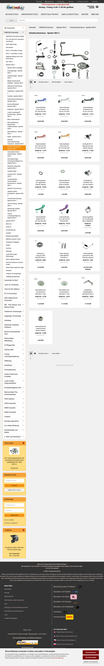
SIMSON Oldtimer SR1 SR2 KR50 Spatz (14, 57)
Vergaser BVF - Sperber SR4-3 (14, 175)
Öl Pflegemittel (9, 345)
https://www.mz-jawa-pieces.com (66, 636)
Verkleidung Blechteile (13, 276)
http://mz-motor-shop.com (64, 644)
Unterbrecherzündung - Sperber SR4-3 (14, 199)
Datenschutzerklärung (57, 658)
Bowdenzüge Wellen (12, 236)
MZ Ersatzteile (11, 14)
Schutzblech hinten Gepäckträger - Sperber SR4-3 (14, 154)
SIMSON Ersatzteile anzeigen (15, 36)
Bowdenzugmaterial (11, 421)
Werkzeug (7, 361)
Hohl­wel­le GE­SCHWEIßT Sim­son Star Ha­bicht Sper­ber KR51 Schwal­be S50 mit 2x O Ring (87, 183)
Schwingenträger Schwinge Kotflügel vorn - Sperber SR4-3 (15, 161)
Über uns (95, 14)
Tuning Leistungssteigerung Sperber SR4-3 (13, 216)
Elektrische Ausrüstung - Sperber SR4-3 (15, 87)
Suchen (39, 1)
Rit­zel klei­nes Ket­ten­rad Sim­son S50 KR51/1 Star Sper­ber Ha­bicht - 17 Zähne (40, 292)
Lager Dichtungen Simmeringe (11, 255)
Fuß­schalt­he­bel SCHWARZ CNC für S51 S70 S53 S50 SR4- (88, 110)
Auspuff (8, 233)
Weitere (85, 14)
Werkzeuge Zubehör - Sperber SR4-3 (14, 209)
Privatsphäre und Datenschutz (13, 611)
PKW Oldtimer (9, 399)
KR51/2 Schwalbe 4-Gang (14, 50)
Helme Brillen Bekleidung (9, 339)
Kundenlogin (60, 1)
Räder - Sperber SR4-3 (14, 136)
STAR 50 (8, 227)
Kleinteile (8, 251)
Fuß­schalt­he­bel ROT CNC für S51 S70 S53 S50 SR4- (40, 146)
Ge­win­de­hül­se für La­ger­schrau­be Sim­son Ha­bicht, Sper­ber (40, 329)
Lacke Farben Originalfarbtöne (10, 382)
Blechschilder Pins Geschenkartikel (10, 393)
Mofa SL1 (9, 224)
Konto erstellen (9, 520)
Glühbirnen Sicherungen (13, 311)
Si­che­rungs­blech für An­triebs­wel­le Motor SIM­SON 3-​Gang (87, 219)
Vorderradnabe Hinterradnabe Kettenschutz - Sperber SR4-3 (14, 182)
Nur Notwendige (91, 657)
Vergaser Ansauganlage (13, 273)
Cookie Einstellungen (10, 618)
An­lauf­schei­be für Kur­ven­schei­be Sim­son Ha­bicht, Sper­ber (64, 183)
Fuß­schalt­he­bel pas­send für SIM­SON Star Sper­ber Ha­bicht (87, 256)
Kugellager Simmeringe (12, 316)
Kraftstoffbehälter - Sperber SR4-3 (13, 105)
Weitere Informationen (91, 662)
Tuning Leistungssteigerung (11, 355)
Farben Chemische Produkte (11, 375)
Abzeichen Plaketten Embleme (11, 326)
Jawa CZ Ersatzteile (70, 14)
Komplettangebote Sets (12, 388)
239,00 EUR (14, 468)
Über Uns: (27, 630)
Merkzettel (94, 1)
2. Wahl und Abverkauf (12, 437)
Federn (8, 245)
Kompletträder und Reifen (11, 431)
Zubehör (7, 417)
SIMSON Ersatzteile (29, 14)
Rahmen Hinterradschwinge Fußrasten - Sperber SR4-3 (15, 142)
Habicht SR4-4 (10, 221)
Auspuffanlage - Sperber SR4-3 (15, 77)
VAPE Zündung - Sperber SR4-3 (15, 204)
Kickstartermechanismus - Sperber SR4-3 (15, 100)
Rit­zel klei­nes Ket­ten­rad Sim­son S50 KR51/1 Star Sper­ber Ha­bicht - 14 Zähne (64, 292)
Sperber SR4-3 (10, 64)
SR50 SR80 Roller (11, 44)
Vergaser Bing (11, 171)
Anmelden (14, 515)
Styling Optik (9, 350)
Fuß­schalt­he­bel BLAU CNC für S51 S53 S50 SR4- (40, 109)
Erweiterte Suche (14, 490)
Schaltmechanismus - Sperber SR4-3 (14, 148)
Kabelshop (8, 365)
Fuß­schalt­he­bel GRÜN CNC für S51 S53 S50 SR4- (40, 219)
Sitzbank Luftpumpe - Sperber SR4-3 (14, 167)
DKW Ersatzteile (10, 403)
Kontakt (6, 593)
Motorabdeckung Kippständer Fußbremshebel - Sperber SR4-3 (15, 125)
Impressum (7, 589)
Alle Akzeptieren (91, 652)
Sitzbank (8, 270)
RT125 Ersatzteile (10, 294)
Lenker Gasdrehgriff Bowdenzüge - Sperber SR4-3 (14, 114)
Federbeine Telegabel (12, 242)
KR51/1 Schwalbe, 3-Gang (14, 53)
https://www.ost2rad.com (64, 632)
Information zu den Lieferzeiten (14, 600)
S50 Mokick (9, 47)
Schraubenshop (10, 370)
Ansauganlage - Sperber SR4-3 (14, 72)
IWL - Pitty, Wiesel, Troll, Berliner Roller (12, 306)
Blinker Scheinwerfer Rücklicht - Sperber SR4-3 (15, 82)
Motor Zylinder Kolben (13, 259)
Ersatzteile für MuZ (49, 14)
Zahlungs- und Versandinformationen (16, 607)
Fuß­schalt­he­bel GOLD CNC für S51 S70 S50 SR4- (64, 146)
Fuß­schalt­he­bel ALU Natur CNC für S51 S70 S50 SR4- (64, 110)
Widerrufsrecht (9, 596)
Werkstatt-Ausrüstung (14, 188)
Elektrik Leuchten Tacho (13, 239)
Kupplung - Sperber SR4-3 (15, 109)
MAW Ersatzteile (10, 412)
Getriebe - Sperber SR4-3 (15, 96)
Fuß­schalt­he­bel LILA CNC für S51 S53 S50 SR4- (64, 219)
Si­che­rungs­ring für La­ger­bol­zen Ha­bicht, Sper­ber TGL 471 (40, 183)
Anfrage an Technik (82, 1)
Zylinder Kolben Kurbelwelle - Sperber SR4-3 (15, 193)
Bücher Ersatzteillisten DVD (12, 333)
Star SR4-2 (9, 61)
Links (6, 615)
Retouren (70, 1)
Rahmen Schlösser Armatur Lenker (14, 263)
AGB (5, 604)
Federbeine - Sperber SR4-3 (15, 92)
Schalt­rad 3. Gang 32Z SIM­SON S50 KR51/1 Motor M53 (40, 256)
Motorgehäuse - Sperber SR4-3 (15, 132)
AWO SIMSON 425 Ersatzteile (10, 299)
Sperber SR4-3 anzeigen (14, 68)
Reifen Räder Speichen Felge (15, 267)
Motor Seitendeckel (13, 119)
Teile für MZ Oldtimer (12, 289)
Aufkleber (7, 320)
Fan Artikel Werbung (11, 426)
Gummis (8, 248)
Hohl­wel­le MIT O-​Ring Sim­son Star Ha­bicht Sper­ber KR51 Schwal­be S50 (87, 146)
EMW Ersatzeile (9, 408)
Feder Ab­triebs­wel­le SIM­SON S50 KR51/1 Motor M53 (64, 256)
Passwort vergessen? (11, 523)
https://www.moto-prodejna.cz (66, 640)
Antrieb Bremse (11, 230)
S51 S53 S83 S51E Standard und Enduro (15, 40)
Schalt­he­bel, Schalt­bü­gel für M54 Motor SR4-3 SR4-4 (87, 292)
